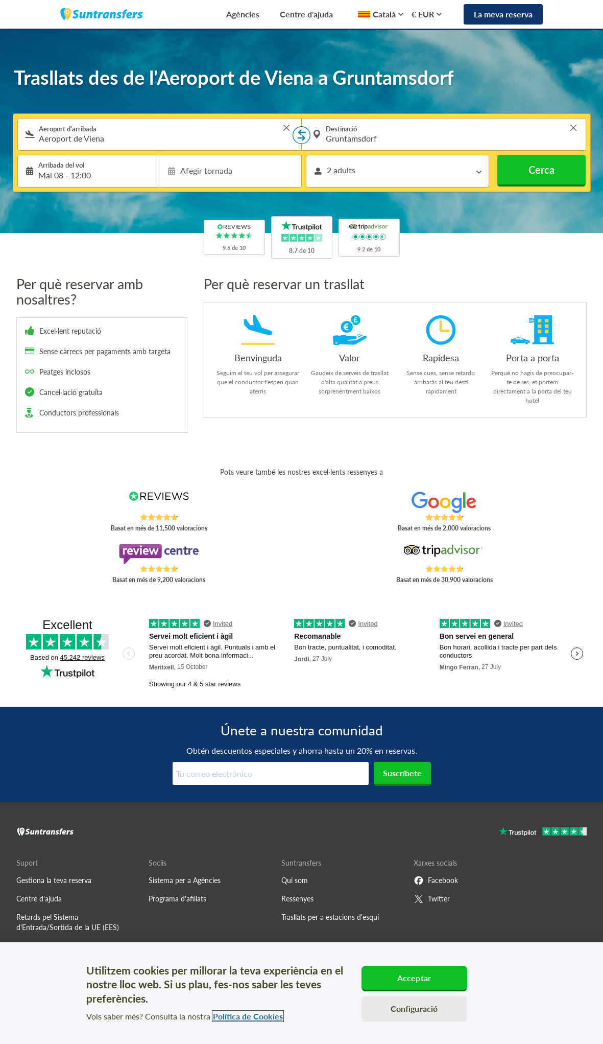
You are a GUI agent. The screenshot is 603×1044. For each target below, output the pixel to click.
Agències (242, 14)
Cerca (541, 170)
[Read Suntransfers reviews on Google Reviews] (443, 502)
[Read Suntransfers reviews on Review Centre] (158, 554)
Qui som (294, 880)
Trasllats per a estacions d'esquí (330, 917)
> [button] (286, 128)
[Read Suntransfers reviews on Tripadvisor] (443, 554)
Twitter (432, 899)
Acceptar (414, 978)
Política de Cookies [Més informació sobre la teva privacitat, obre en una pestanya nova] (248, 1016)
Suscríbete (402, 773)
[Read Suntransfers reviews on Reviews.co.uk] (158, 502)
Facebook (436, 880)
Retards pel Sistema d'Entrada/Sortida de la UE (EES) (67, 922)
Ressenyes (297, 898)
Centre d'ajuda (306, 14)
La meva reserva (503, 14)
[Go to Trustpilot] (543, 833)
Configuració (414, 1008)
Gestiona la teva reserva (53, 880)
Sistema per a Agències (185, 880)
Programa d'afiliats (177, 898)
